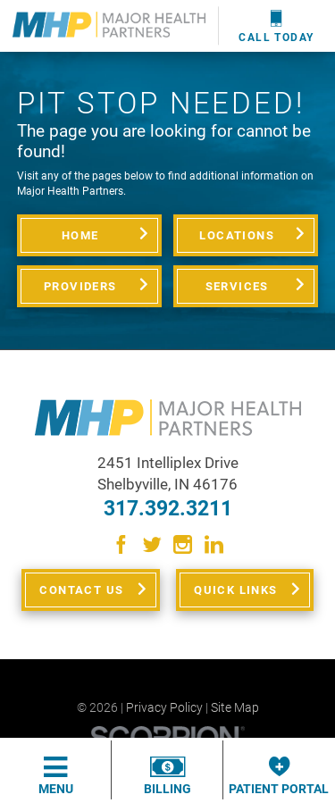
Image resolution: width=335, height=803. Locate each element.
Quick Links (235, 590)
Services (237, 286)
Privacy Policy (164, 707)
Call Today (276, 26)
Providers (80, 286)
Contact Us (81, 590)
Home (80, 235)
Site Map (235, 707)
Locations (236, 235)
